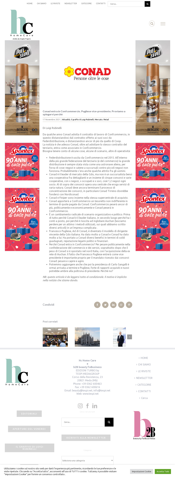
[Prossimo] (129, 336)
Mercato (99, 119)
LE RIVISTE (144, 371)
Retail (106, 119)
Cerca (144, 398)
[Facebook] (87, 405)
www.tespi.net (91, 393)
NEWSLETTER (144, 377)
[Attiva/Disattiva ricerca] (152, 23)
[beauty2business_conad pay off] (87, 72)
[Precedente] (45, 336)
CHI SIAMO (144, 364)
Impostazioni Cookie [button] (141, 471)
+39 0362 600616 (90, 387)
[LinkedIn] (94, 405)
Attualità (66, 119)
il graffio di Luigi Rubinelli (82, 119)
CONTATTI (144, 391)
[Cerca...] (126, 4)
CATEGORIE (144, 384)
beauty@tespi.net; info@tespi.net (91, 390)
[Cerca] (147, 4)
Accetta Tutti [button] (163, 471)
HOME (144, 357)
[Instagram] (80, 405)
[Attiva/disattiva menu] (163, 23)
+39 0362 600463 (92, 383)
